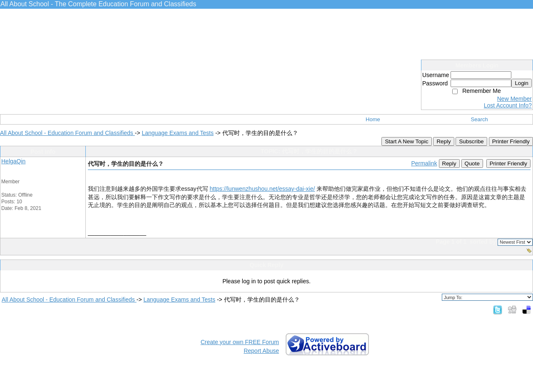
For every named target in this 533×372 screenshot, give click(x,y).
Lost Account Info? (508, 105)
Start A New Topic (406, 141)
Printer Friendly (511, 141)
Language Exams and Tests (178, 133)
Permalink (424, 163)
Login (521, 83)
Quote (472, 163)
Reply (443, 141)
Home (373, 119)
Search (479, 119)
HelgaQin (13, 161)
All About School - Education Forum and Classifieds (67, 133)
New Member (514, 98)
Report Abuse (261, 350)
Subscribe (471, 141)
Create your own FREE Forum (240, 342)
